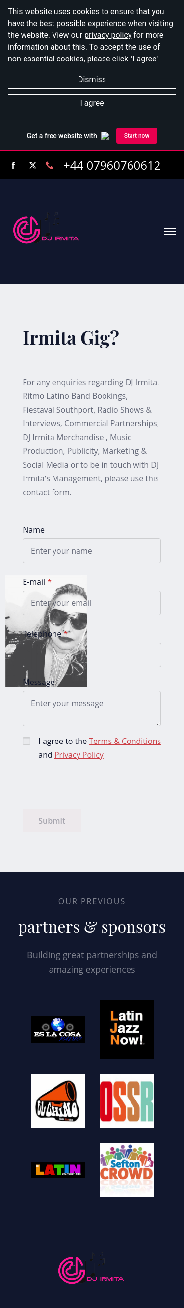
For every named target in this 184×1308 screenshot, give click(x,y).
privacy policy (107, 35)
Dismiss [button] (92, 79)
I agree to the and (99, 748)
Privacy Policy (79, 754)
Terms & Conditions (125, 741)
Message (38, 682)
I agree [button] (92, 103)
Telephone (42, 633)
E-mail (34, 581)
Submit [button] (51, 820)
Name (34, 529)
